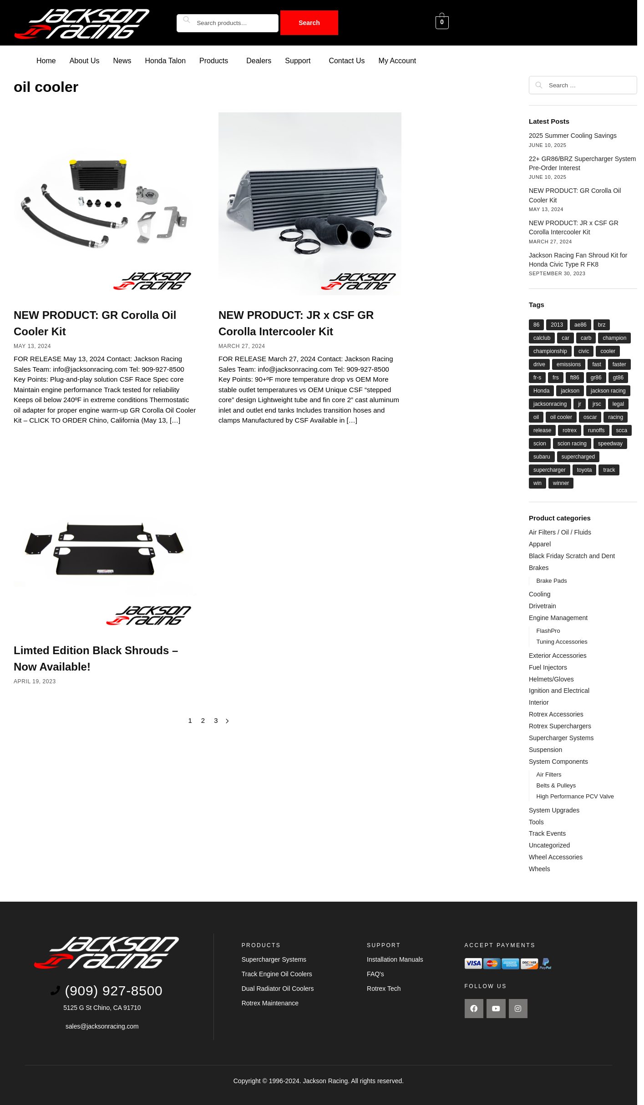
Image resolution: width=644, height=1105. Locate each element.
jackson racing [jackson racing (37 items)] (608, 390)
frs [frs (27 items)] (555, 377)
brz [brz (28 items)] (602, 324)
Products (213, 60)
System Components (558, 761)
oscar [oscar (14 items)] (590, 417)
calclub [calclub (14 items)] (541, 337)
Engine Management (558, 617)
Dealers (258, 60)
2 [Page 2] (203, 720)
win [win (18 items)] (537, 482)
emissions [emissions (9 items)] (569, 364)
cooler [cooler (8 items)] (607, 351)
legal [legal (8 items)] (618, 403)
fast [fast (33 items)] (596, 364)
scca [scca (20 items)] (622, 430)
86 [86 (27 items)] (536, 324)
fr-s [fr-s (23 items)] (537, 377)
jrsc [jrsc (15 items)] (597, 403)
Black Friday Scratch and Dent (572, 555)
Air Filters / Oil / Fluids (560, 531)
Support (297, 60)
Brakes (539, 567)
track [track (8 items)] (609, 469)
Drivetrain (542, 605)
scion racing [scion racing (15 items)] (572, 443)
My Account (397, 60)
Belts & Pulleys (556, 785)
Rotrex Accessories (556, 713)
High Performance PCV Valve (575, 795)
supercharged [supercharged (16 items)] (578, 456)
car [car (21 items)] (565, 337)
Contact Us (347, 60)
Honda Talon (165, 60)
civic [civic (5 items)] (583, 351)
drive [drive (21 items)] (539, 364)
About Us (85, 60)
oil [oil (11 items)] (536, 417)
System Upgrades (554, 809)
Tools (536, 821)
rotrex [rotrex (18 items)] (570, 430)
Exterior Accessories (558, 655)
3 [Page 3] (216, 720)
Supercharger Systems (561, 737)
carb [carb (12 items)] (586, 337)
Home (46, 60)
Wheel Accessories (556, 856)
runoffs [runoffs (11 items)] (596, 430)
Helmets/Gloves (551, 678)
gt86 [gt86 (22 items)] (618, 377)
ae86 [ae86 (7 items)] (580, 324)
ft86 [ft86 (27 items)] (574, 377)
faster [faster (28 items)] (619, 364)
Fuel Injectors (548, 667)
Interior (539, 702)
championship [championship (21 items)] (550, 351)
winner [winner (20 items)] (561, 482)
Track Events (547, 833)
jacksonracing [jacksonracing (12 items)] (550, 403)
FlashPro (548, 630)
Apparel (540, 543)
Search (309, 22)
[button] (216, 60)
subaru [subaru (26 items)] (541, 456)
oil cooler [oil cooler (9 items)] (561, 417)
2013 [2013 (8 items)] (557, 324)
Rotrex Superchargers (560, 725)
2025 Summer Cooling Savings (573, 135)
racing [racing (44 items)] (615, 417)
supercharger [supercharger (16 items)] (549, 469)
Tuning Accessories (562, 641)
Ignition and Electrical (559, 690)
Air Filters (549, 774)
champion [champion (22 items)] (614, 337)
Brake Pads (552, 580)
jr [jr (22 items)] (579, 403)
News (122, 60)
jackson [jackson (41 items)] (570, 390)
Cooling (539, 593)
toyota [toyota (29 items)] (584, 469)
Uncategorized (549, 844)
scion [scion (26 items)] (539, 443)
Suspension (545, 749)
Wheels (539, 868)
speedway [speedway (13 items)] (610, 443)
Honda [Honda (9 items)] (541, 390)
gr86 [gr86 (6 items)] (596, 377)
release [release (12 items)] (542, 430)
